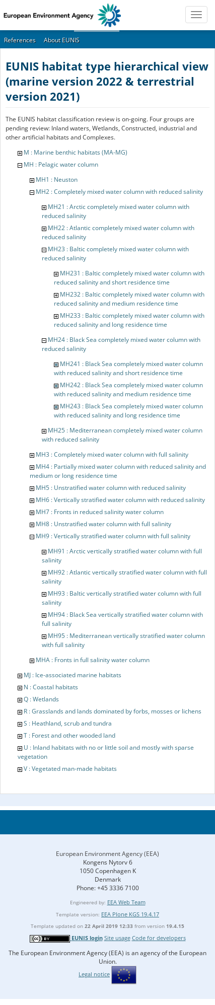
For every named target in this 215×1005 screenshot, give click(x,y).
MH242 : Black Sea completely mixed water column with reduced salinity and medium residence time (128, 389)
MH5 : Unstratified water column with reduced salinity (111, 487)
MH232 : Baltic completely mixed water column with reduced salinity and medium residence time (129, 299)
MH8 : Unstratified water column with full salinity (103, 524)
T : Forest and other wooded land (69, 735)
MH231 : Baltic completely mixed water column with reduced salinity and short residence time (129, 277)
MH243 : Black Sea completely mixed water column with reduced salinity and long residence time (128, 410)
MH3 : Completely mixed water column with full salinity (112, 454)
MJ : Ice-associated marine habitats (72, 675)
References (20, 40)
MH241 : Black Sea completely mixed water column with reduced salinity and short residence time (128, 368)
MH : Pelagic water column (61, 164)
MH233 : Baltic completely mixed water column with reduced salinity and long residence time (129, 320)
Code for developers (159, 938)
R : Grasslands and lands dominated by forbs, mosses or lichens (112, 711)
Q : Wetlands (41, 699)
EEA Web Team (126, 902)
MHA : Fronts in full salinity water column (93, 660)
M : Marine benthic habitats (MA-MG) (75, 152)
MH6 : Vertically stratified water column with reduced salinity (120, 499)
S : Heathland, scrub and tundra (68, 723)
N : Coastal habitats (51, 687)
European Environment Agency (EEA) (107, 853)
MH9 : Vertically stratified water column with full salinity (113, 536)
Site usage (117, 938)
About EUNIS (62, 40)
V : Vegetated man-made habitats (70, 768)
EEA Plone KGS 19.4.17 (130, 914)
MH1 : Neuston (57, 179)
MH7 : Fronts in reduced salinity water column (100, 512)
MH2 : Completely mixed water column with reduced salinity (119, 191)
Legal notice (94, 974)
